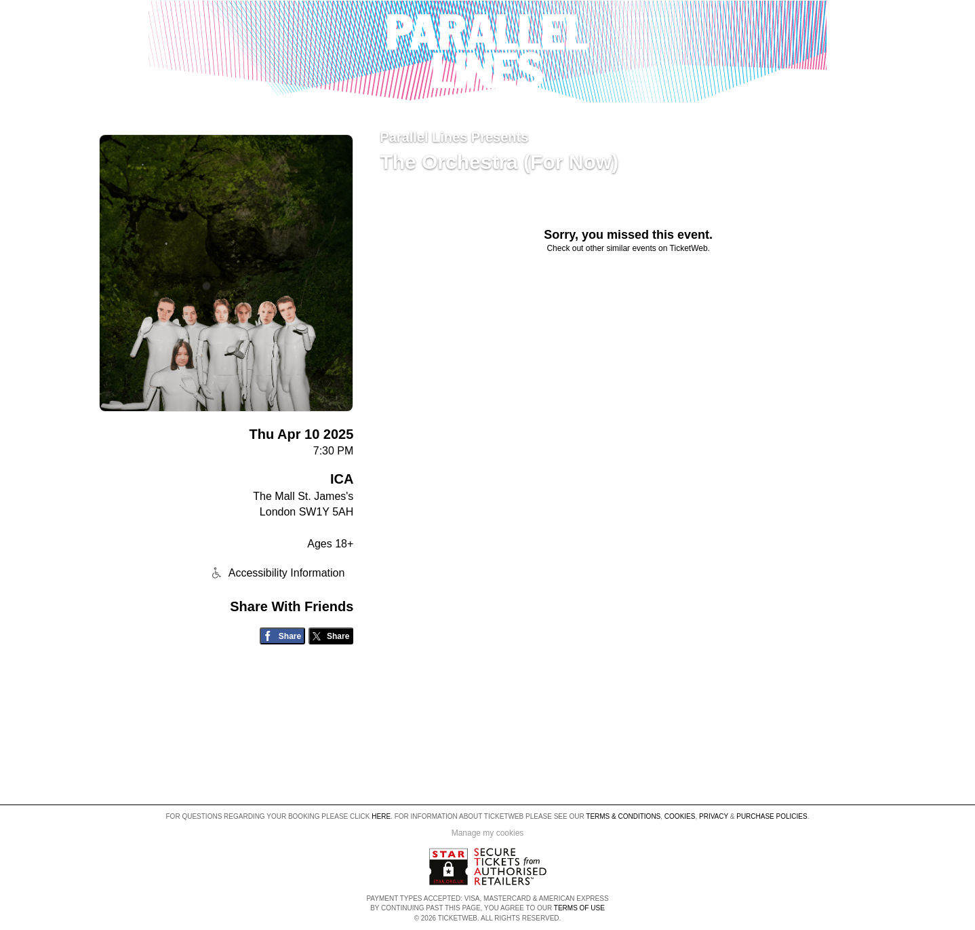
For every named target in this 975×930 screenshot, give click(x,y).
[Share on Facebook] (282, 635)
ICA (341, 478)
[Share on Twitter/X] (331, 635)
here (381, 816)
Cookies (680, 816)
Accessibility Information (276, 572)
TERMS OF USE (579, 908)
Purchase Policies (771, 816)
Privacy (713, 816)
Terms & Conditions (623, 816)
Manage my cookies (488, 833)
